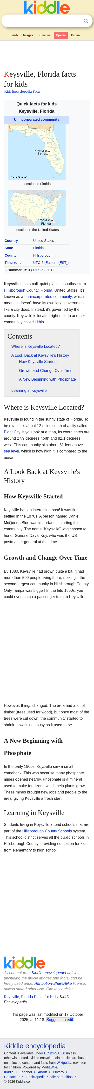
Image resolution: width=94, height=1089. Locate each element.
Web (15, 35)
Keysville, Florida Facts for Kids (31, 997)
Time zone (13, 263)
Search (86, 20)
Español (76, 35)
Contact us (12, 1077)
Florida (38, 248)
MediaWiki (49, 1067)
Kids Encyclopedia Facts (22, 91)
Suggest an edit (60, 1020)
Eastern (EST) (56, 263)
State (9, 248)
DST (27, 270)
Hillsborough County (21, 290)
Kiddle (8, 1072)
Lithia (39, 322)
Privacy (58, 1072)
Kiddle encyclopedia (49, 973)
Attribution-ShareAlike (53, 983)
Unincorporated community (36, 119)
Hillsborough (43, 255)
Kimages (45, 35)
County (11, 255)
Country (11, 241)
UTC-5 (38, 263)
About (42, 1072)
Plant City (12, 432)
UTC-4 (38, 270)
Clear (76, 21)
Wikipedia (64, 1063)
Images (28, 35)
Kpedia (61, 35)
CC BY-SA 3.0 (54, 1053)
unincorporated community (49, 297)
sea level (11, 451)
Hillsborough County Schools (47, 831)
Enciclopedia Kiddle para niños (49, 1077)
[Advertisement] (47, 54)
